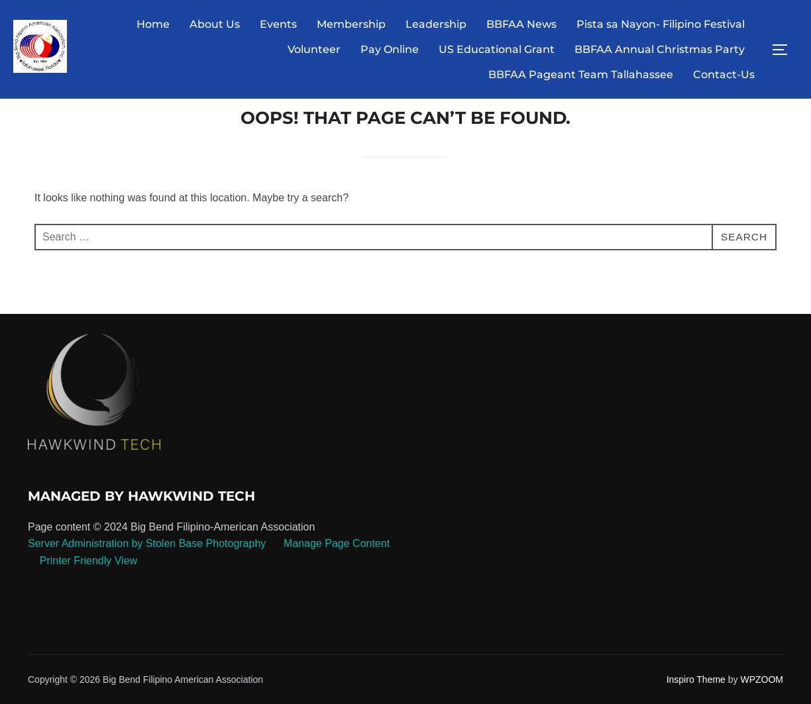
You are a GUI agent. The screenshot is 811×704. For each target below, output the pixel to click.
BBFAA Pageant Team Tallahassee (580, 74)
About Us (214, 24)
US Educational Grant (497, 49)
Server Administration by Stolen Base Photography (147, 568)
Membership (351, 24)
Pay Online (389, 49)
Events (278, 24)
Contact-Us (724, 74)
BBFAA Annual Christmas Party (659, 49)
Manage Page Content (335, 568)
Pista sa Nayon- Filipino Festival (660, 24)
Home (153, 24)
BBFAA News (521, 24)
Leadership (436, 24)
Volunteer (314, 49)
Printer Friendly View (88, 585)
